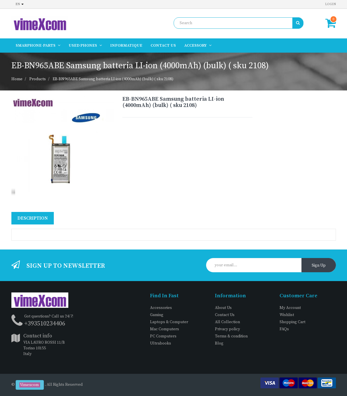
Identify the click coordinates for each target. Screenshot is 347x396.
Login (330, 4)
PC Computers (163, 336)
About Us (223, 307)
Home (16, 79)
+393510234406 (44, 323)
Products (37, 79)
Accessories (161, 307)
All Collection (227, 322)
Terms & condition (231, 336)
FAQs (284, 329)
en (20, 4)
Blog (219, 343)
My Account (290, 307)
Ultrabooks (160, 343)
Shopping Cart (292, 322)
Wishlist (287, 314)
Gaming (156, 314)
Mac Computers (164, 329)
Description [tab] (32, 218)
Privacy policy (227, 329)
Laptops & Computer (169, 322)
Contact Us (225, 314)
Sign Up (319, 265)
